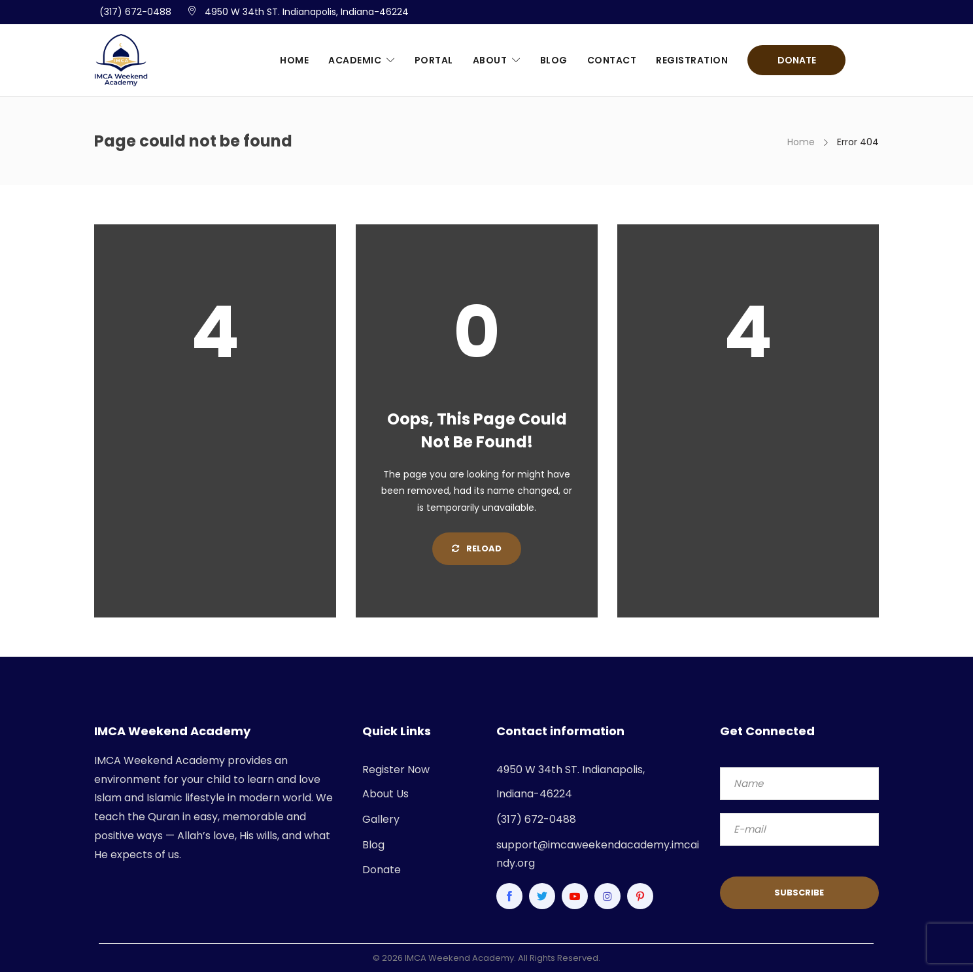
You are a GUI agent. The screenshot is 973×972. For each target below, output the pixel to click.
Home (294, 60)
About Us (385, 793)
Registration (692, 60)
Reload (477, 548)
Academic (354, 60)
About (490, 60)
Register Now (396, 769)
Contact (612, 60)
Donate (796, 60)
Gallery (381, 819)
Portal (434, 60)
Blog (554, 60)
